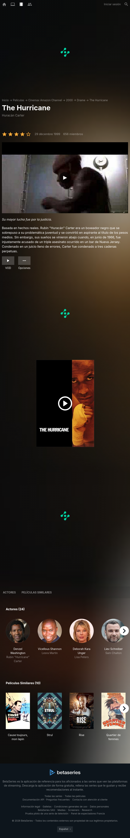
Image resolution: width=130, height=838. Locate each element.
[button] (18, 641)
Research (87, 810)
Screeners (73, 810)
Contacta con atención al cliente (89, 799)
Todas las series (53, 796)
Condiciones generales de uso (70, 806)
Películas (18, 100)
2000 (69, 100)
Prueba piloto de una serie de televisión (46, 813)
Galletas (47, 806)
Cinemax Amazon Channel (45, 100)
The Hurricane (98, 100)
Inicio (5, 100)
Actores (9, 592)
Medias (61, 810)
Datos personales (99, 806)
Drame (81, 100)
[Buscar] (126, 4)
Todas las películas (75, 796)
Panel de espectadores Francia (88, 813)
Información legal (30, 806)
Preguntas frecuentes (58, 799)
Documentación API (33, 799)
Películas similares (37, 592)
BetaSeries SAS (46, 810)
